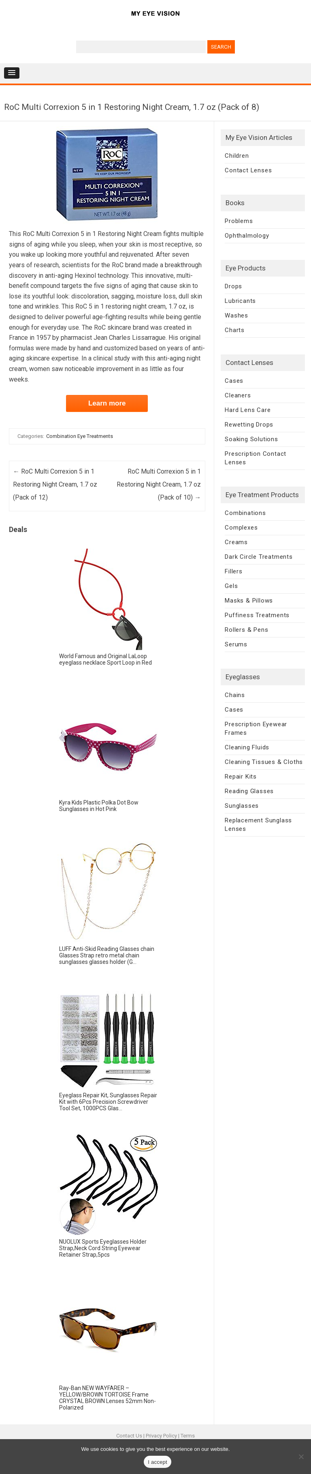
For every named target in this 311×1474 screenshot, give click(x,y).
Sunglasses (242, 805)
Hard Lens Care (248, 410)
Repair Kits (241, 776)
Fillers (234, 571)
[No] (301, 1457)
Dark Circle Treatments (259, 556)
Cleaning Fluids (247, 747)
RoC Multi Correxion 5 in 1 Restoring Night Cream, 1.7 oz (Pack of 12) (55, 484)
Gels (231, 586)
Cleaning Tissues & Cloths (264, 762)
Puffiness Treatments (257, 615)
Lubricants (240, 301)
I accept (157, 1462)
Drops (233, 286)
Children (237, 155)
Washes (236, 315)
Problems (239, 221)
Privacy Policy (161, 1436)
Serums (236, 644)
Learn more (107, 403)
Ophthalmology (247, 235)
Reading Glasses (249, 791)
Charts (235, 330)
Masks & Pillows (249, 600)
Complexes (241, 527)
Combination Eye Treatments (79, 436)
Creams (236, 542)
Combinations (245, 513)
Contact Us (129, 1436)
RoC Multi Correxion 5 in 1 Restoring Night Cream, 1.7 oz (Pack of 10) (159, 484)
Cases (234, 380)
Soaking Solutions (251, 439)
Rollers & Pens (246, 629)
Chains (235, 695)
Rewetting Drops (249, 424)
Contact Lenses (248, 170)
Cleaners (238, 395)
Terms (188, 1436)
